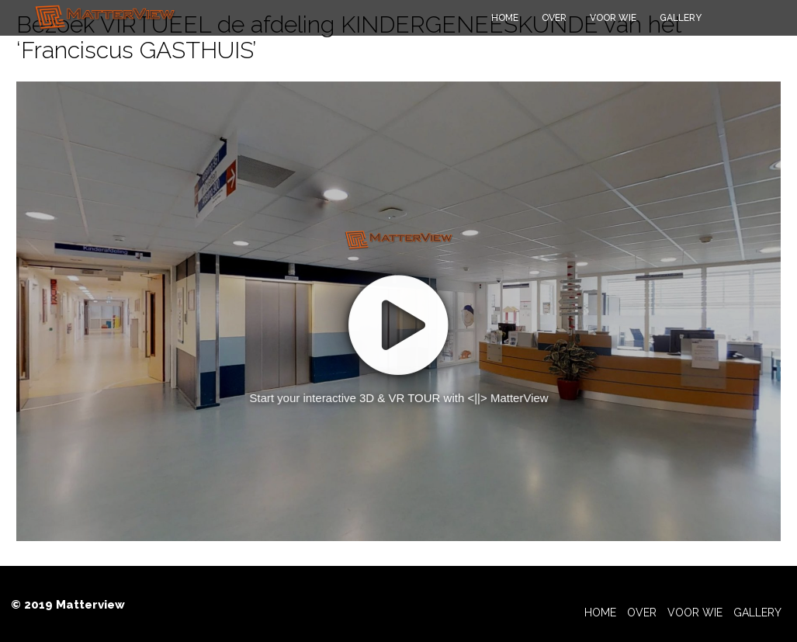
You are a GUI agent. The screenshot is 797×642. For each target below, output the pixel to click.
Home (504, 17)
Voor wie (613, 17)
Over (554, 17)
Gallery (681, 17)
